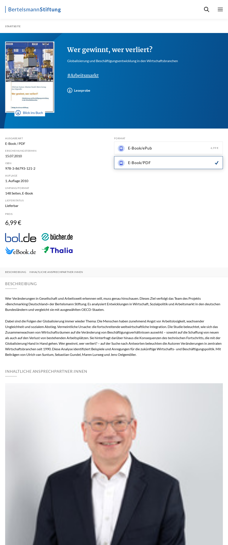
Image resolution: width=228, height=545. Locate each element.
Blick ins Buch (29, 112)
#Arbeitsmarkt (83, 75)
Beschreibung (15, 272)
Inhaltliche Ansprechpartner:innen (56, 272)
